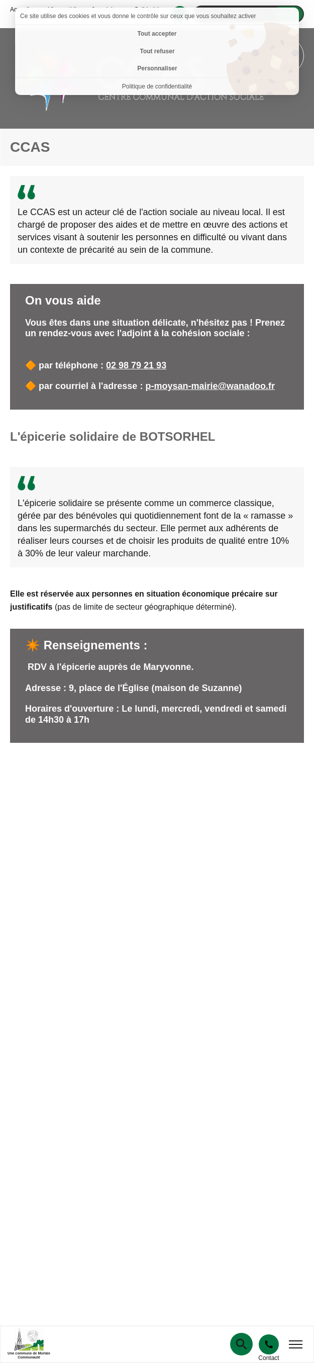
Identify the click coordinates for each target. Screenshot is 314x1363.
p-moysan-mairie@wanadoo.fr (210, 386)
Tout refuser (157, 51)
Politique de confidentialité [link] (157, 86)
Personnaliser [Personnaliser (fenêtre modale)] (157, 68)
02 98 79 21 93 (136, 365)
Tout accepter (157, 33)
